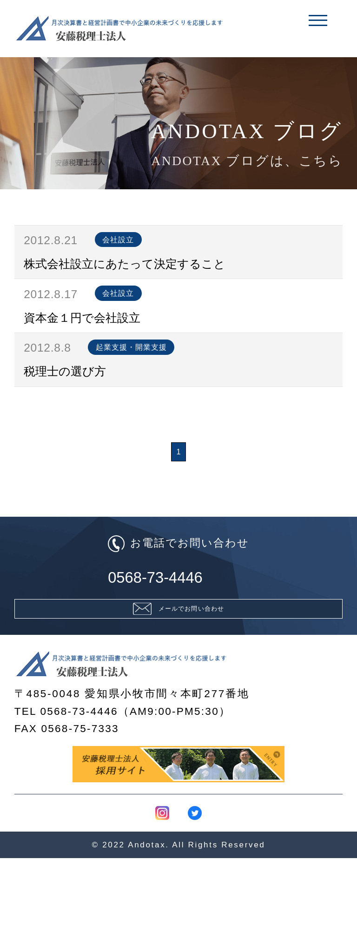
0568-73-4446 (178, 623)
